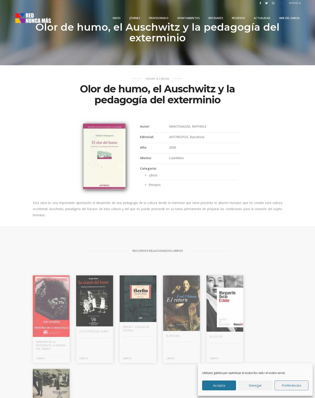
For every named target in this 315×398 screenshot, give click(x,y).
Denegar (255, 385)
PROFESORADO (156, 14)
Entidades (213, 14)
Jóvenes (132, 14)
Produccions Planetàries (163, 381)
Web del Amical (287, 14)
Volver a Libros (157, 79)
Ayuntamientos (186, 14)
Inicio (114, 14)
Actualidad (259, 14)
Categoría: (148, 172)
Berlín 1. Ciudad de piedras (134, 359)
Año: (143, 151)
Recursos (235, 14)
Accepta (219, 385)
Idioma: (145, 161)
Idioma (294, 3)
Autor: (144, 130)
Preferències (291, 385)
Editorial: (147, 140)
